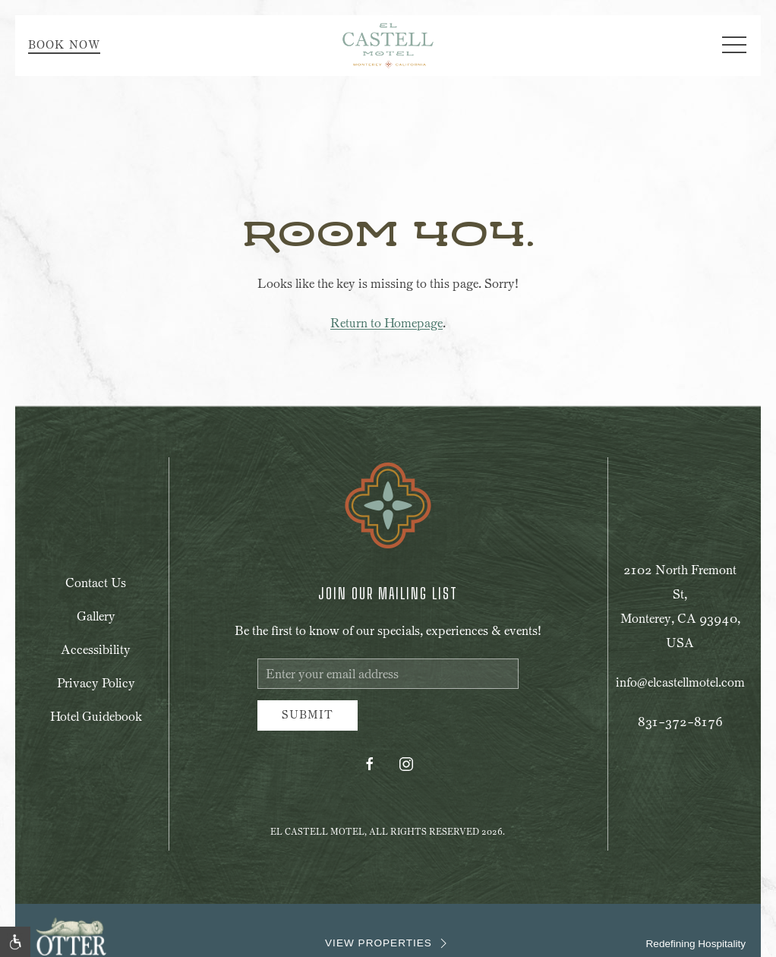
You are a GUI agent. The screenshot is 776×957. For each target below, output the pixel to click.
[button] (734, 45)
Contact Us (95, 583)
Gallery (96, 616)
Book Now (64, 45)
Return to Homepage (386, 323)
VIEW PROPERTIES (388, 943)
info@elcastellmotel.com (680, 682)
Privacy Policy (96, 683)
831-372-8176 (680, 722)
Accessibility (96, 650)
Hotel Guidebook (96, 716)
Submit (307, 715)
